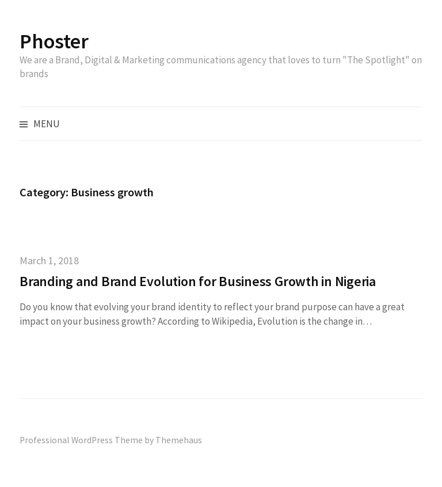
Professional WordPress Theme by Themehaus (111, 440)
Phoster (54, 41)
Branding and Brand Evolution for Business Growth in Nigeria (198, 281)
